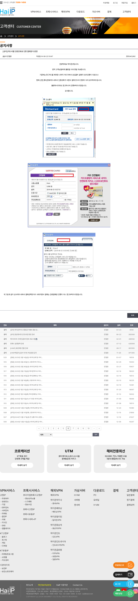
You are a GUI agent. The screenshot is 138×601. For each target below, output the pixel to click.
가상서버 (96, 11)
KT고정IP (4, 533)
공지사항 (21, 36)
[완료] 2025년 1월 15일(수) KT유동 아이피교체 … (26, 399)
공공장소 (5, 502)
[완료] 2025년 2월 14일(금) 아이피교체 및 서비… (26, 385)
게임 (3, 543)
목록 (132, 315)
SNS (3, 526)
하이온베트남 (56, 508)
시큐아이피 (5, 565)
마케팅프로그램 (8, 554)
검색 (96, 434)
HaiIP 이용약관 (62, 585)
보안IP (4, 568)
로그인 (115, 3)
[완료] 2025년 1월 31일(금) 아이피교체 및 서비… (26, 390)
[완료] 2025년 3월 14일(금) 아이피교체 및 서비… (26, 357)
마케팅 (4, 514)
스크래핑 (28, 502)
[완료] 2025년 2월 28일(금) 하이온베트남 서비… (26, 376)
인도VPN (55, 537)
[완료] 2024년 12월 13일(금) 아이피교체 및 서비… (26, 422)
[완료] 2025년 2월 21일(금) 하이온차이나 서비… (26, 371)
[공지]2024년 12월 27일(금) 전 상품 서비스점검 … (27, 417)
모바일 (96, 500)
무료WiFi (5, 498)
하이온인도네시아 (58, 541)
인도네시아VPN (58, 545)
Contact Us (77, 585)
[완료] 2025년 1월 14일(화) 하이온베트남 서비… (26, 394)
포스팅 (4, 540)
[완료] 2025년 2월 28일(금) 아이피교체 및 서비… (26, 367)
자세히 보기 (22, 465)
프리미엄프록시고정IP (32, 495)
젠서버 (77, 505)
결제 (109, 11)
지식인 (4, 522)
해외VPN (65, 11)
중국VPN (55, 503)
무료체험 (106, 3)
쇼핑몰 (4, 557)
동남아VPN (56, 528)
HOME (1, 36)
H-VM (77, 495)
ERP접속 (5, 508)
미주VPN (55, 553)
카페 (3, 520)
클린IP (4, 516)
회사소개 (29, 585)
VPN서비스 (36, 11)
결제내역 (130, 505)
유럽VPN (55, 556)
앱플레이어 (6, 528)
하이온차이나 (56, 500)
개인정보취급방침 (44, 585)
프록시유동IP (29, 514)
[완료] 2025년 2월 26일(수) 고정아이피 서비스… (26, 362)
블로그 (133, 3)
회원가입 (125, 3)
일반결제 (130, 495)
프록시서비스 (52, 11)
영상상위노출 (30, 498)
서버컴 (77, 500)
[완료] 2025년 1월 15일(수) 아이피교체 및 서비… (26, 403)
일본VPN (55, 559)
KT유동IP (4, 550)
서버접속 (5, 510)
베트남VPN (56, 512)
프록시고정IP (29, 509)
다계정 (4, 546)
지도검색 (5, 560)
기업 (3, 504)
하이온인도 (55, 533)
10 (89, 428)
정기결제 (130, 500)
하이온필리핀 (56, 516)
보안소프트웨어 (8, 571)
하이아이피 (8, 11)
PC (94, 495)
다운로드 (81, 11)
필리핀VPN (56, 520)
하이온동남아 (56, 525)
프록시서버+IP (29, 519)
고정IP (3, 495)
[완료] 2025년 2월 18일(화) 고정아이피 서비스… (26, 380)
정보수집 (28, 504)
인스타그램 (135, 591)
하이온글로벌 (56, 550)
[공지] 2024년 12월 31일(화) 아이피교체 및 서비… (26, 408)
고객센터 (127, 11)
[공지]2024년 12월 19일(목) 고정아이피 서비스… (26, 413)
